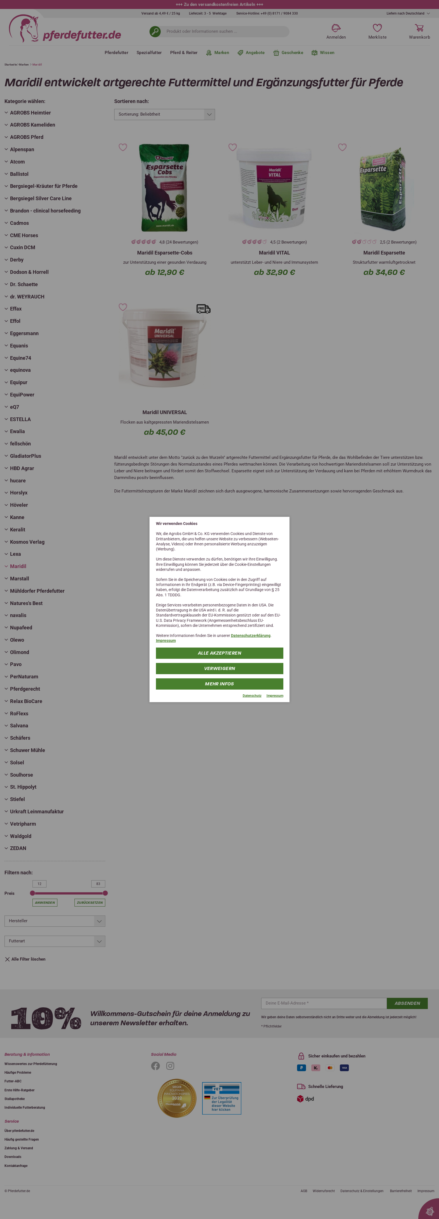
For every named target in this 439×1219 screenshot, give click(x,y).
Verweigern (219, 668)
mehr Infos (219, 683)
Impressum (166, 640)
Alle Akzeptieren (219, 653)
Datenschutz (252, 695)
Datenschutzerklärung (250, 635)
